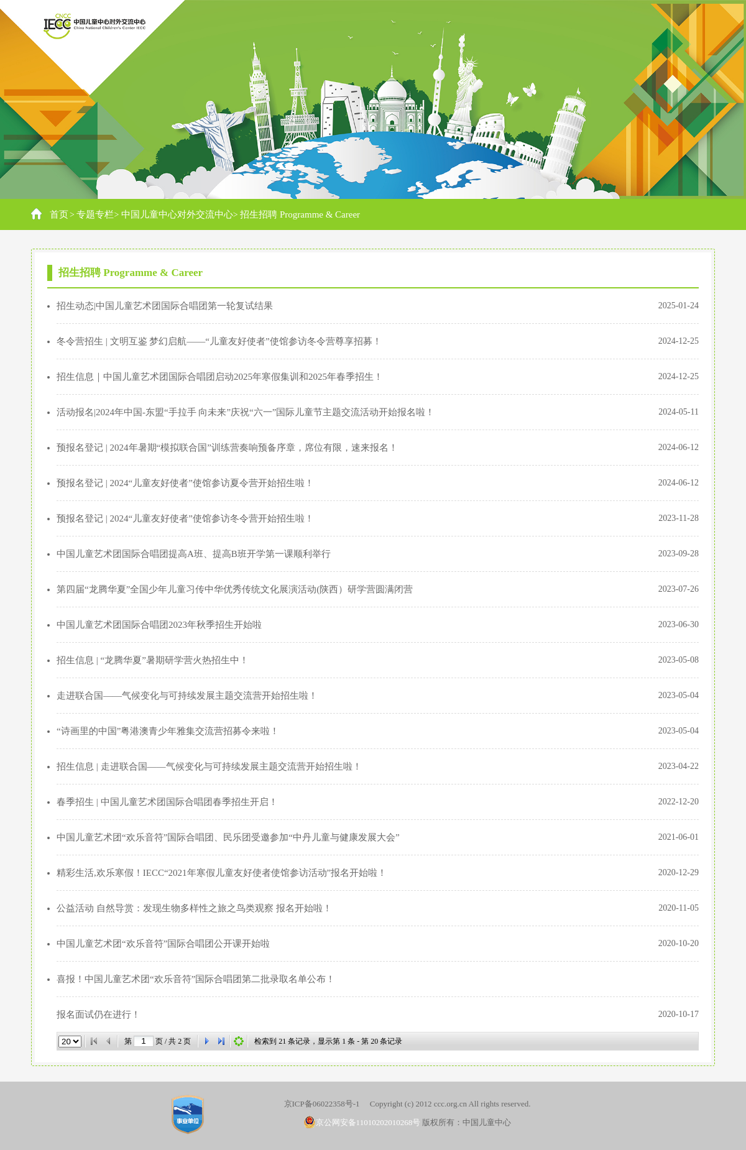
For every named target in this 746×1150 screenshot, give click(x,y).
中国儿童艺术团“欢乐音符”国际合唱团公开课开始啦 (163, 944)
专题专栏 (95, 214)
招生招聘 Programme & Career (300, 214)
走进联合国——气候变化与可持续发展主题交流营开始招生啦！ (187, 696)
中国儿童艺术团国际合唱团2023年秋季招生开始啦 (159, 625)
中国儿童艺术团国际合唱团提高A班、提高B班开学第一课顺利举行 (194, 554)
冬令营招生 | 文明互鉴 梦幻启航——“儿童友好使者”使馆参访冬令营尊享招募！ (219, 341)
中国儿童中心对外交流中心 (177, 214)
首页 (59, 214)
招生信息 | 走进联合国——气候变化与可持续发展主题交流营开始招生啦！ (209, 766)
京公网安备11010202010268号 (363, 1122)
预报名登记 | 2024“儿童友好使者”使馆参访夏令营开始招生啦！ (185, 483)
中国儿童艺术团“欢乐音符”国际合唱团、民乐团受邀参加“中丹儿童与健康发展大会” (228, 837)
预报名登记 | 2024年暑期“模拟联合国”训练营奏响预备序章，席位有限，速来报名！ (227, 448)
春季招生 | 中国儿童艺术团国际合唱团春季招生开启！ (167, 802)
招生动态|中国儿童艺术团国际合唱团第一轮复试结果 (165, 306)
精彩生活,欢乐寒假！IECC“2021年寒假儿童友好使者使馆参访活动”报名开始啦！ (222, 873)
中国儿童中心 (487, 1122)
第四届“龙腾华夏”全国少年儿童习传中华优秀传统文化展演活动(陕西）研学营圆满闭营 (235, 589)
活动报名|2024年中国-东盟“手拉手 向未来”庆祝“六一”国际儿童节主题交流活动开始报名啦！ (246, 412)
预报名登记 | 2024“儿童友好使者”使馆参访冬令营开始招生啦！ (185, 518)
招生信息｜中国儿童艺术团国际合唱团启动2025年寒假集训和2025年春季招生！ (220, 377)
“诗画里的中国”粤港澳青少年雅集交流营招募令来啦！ (168, 731)
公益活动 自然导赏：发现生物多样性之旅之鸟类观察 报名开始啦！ (194, 908)
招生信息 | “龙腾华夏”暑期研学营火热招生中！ (153, 660)
